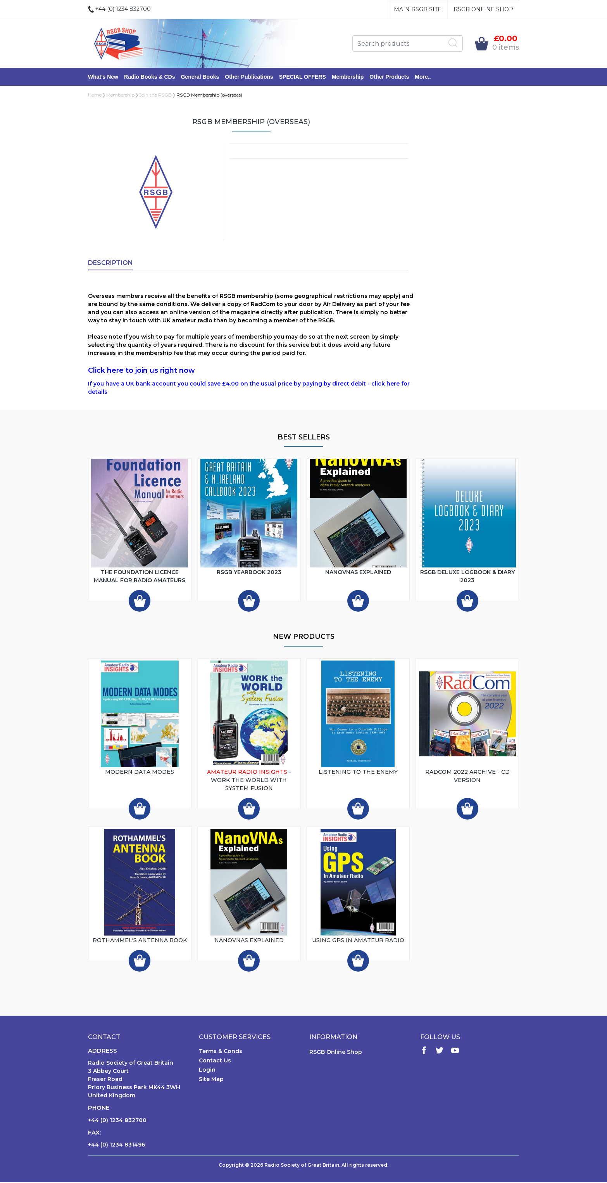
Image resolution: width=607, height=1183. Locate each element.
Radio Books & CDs (149, 77)
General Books (200, 77)
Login (207, 1070)
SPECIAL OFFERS (302, 77)
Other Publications (249, 77)
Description (110, 263)
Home (95, 96)
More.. (423, 77)
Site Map (211, 1079)
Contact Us (215, 1061)
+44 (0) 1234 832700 (117, 1120)
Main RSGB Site (417, 9)
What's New (103, 77)
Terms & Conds (220, 1051)
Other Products (389, 77)
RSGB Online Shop (483, 9)
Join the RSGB (155, 96)
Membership (348, 77)
